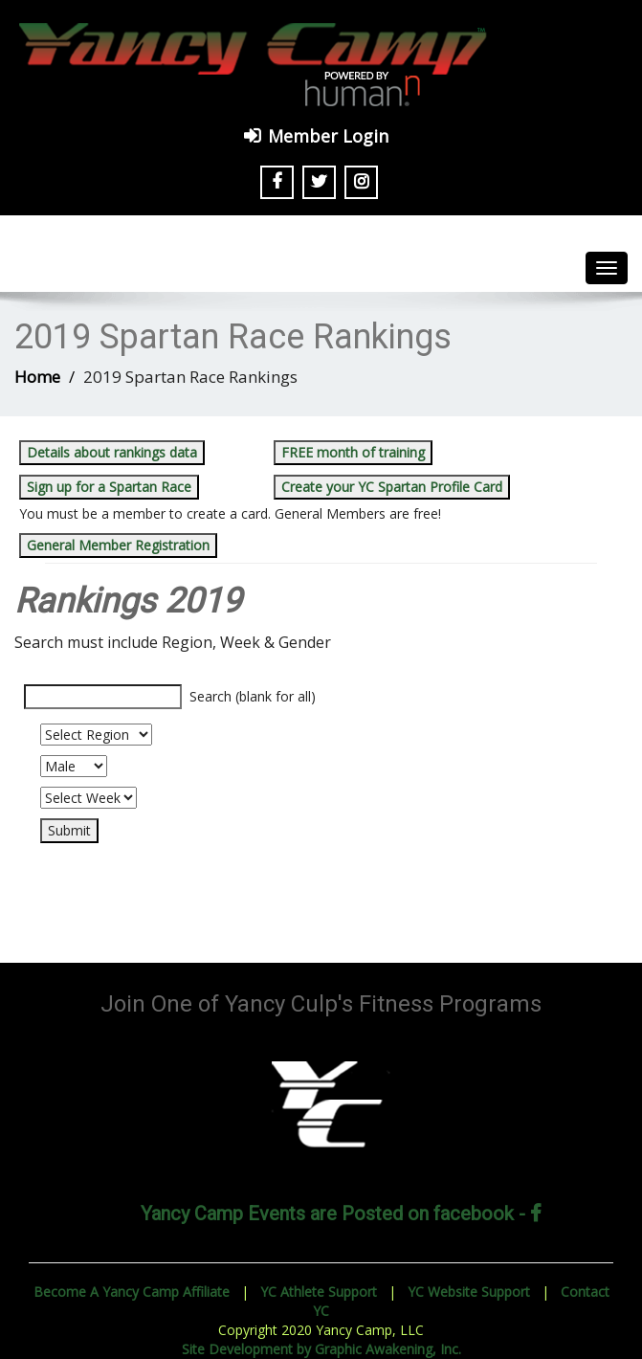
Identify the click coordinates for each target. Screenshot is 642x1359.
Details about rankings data (112, 452)
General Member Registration (118, 545)
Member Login (328, 135)
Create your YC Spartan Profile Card (391, 487)
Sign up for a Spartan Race (109, 487)
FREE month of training (353, 452)
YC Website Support (469, 1291)
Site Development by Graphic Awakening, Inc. (321, 1349)
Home (37, 377)
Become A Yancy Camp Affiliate (131, 1291)
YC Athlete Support (318, 1291)
